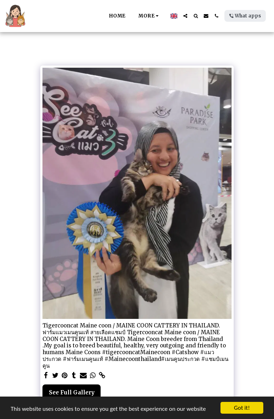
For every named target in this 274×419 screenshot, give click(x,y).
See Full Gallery (72, 392)
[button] (185, 16)
